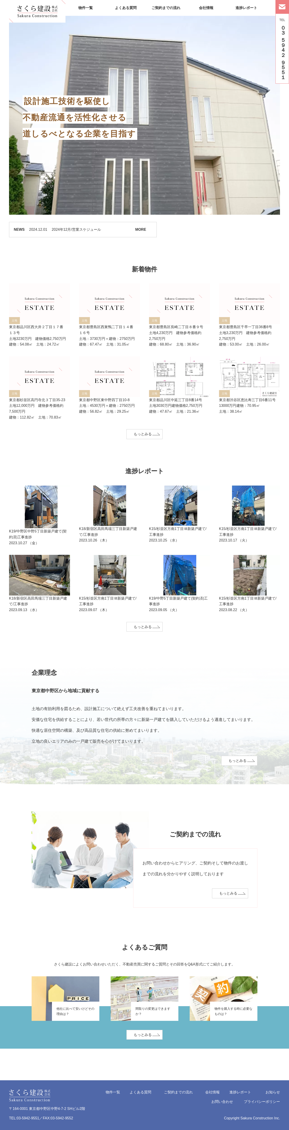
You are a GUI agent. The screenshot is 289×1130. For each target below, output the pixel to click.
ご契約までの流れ (165, 8)
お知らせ (273, 1092)
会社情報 (206, 8)
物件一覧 (85, 8)
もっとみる (143, 434)
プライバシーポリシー (262, 1102)
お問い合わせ (222, 1102)
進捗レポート (246, 8)
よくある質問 (126, 8)
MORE (140, 229)
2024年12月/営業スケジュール (76, 229)
